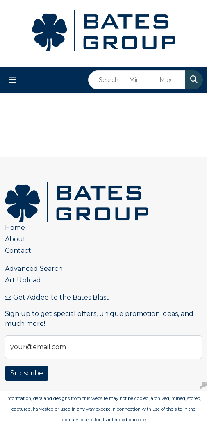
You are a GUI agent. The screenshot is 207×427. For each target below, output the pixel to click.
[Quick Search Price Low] (140, 79)
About (15, 239)
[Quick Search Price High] (170, 79)
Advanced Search (34, 269)
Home (15, 228)
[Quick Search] (106, 79)
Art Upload (23, 280)
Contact (18, 250)
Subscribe (26, 373)
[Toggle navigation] (12, 80)
